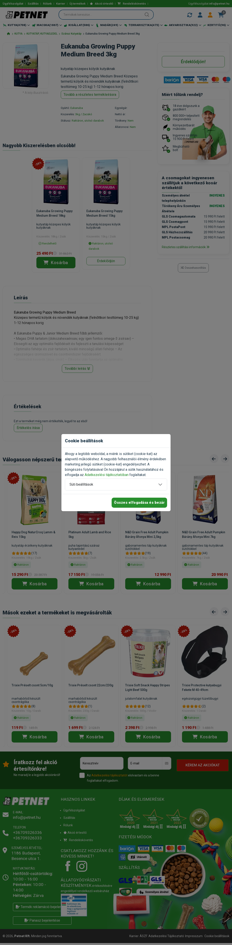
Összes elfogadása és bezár (139, 502)
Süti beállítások (81, 484)
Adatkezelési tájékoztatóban (106, 475)
